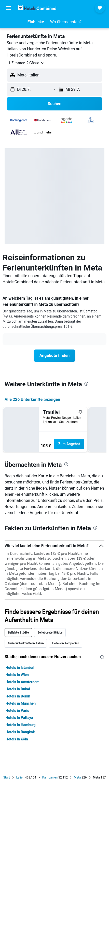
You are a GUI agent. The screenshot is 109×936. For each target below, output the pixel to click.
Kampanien (50, 777)
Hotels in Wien (17, 675)
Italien (20, 777)
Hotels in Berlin (18, 696)
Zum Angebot (69, 444)
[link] (54, 355)
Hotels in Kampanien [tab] (65, 643)
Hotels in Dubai (18, 689)
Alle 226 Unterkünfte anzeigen (32, 399)
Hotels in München (21, 703)
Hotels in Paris (17, 710)
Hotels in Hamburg (21, 725)
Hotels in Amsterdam (22, 682)
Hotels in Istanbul (20, 668)
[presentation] (86, 383)
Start (6, 777)
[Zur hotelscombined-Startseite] (37, 7)
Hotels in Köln (17, 739)
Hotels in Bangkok (20, 732)
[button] (8, 8)
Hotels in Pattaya (19, 718)
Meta (77, 777)
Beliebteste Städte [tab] (49, 632)
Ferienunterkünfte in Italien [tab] (26, 643)
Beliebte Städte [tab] (18, 632)
